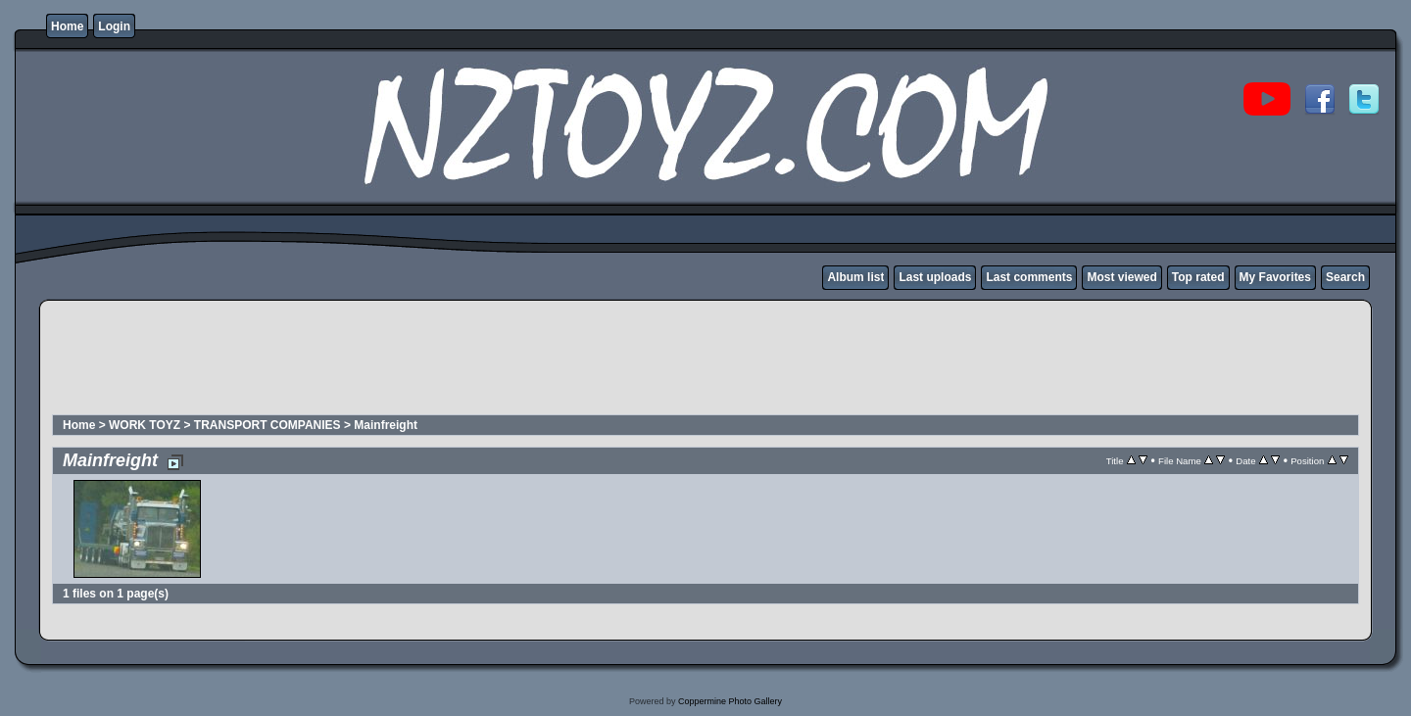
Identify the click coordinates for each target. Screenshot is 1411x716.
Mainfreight (385, 425)
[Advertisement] (407, 368)
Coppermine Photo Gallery (730, 701)
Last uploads (935, 277)
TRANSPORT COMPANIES (267, 425)
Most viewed (1121, 277)
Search (1345, 277)
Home (67, 26)
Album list (855, 277)
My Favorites (1275, 277)
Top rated (1198, 277)
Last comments (1029, 277)
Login (114, 26)
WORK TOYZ (144, 425)
